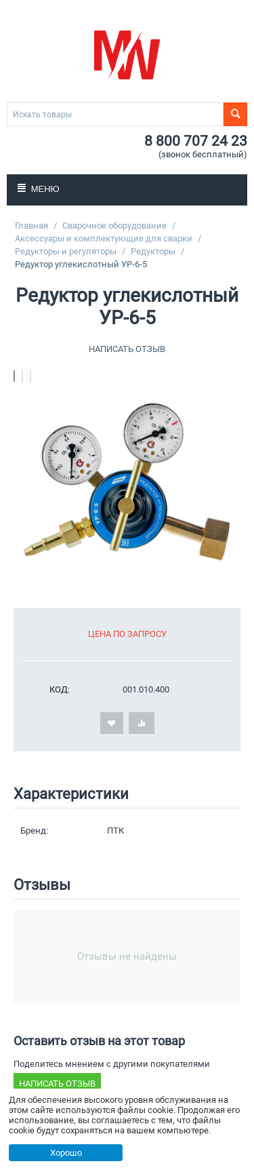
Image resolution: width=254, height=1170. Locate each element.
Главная (31, 225)
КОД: (59, 689)
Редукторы (153, 251)
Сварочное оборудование (114, 225)
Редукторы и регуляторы (66, 251)
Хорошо (66, 1153)
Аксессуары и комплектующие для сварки (103, 238)
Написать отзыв (127, 349)
